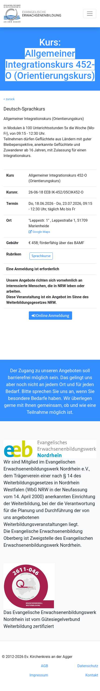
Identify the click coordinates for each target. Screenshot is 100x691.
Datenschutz (87, 666)
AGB (44, 666)
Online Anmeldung (50, 315)
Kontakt (91, 675)
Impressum (39, 675)
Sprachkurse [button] (41, 256)
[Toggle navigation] (89, 13)
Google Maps (39, 231)
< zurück (9, 99)
